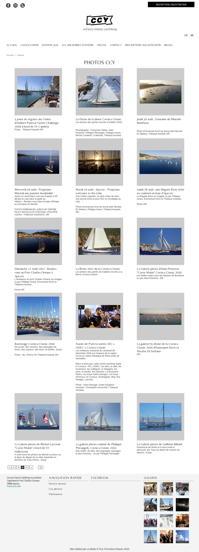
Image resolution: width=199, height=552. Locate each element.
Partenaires (56, 495)
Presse (101, 45)
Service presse (58, 484)
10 (40, 467)
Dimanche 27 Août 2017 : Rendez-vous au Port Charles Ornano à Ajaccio (37, 272)
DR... (139, 354)
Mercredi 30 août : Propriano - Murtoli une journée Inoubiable (34, 191)
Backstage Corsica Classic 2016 (35, 344)
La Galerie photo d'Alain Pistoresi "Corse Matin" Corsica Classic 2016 (160, 270)
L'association (29, 45)
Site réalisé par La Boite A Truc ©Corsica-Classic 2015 (99, 549)
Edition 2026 (50, 45)
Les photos (56, 489)
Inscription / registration (171, 4)
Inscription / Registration (143, 45)
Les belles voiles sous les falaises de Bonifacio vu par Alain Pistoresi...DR (160, 276)
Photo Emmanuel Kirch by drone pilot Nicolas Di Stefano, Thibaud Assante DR (160, 132)
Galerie (20, 55)
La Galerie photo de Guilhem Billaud (160, 444)
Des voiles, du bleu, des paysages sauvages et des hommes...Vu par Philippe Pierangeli (98, 452)
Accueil (11, 45)
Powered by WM (14, 486)
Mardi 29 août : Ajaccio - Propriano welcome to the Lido (98, 191)
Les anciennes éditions (78, 45)
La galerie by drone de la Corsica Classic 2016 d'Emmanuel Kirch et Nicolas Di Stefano (158, 347)
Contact (116, 45)
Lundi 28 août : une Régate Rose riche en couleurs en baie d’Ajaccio (159, 191)
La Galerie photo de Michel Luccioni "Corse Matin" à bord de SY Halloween (38, 447)
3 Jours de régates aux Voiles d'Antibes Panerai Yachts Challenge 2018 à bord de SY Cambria (37, 122)
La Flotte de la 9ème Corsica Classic (99, 119)
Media (168, 45)
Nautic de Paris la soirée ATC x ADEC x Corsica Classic (96, 345)
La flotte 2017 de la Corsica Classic (98, 268)
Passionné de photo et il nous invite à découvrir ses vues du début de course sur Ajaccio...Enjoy (158, 450)
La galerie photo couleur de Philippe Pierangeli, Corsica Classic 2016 (99, 446)
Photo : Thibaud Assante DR (29, 129)
